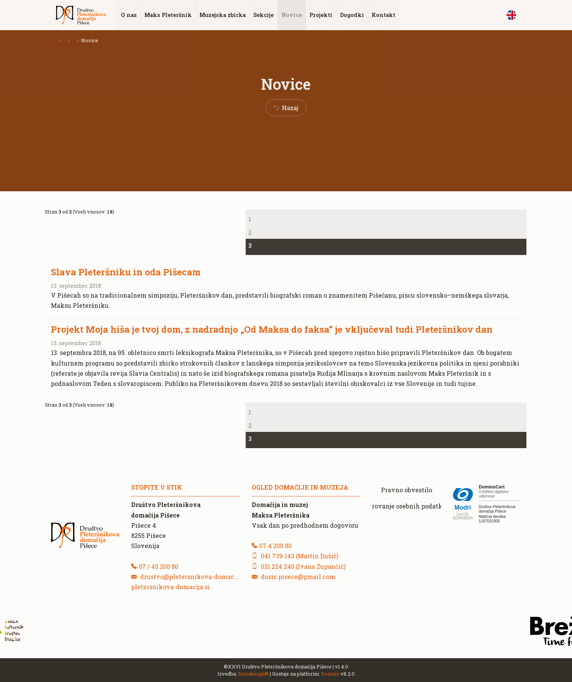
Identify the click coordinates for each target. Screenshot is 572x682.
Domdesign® (253, 673)
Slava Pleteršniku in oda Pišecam (125, 272)
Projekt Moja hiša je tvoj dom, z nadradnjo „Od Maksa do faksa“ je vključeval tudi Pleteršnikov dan (271, 329)
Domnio (330, 673)
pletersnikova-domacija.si (170, 586)
